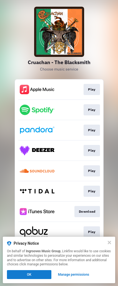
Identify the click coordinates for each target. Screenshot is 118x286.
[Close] (109, 242)
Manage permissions (73, 275)
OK (29, 275)
